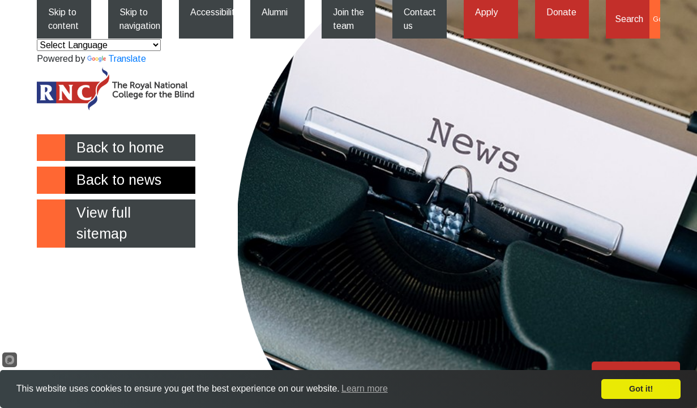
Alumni (275, 12)
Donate (561, 12)
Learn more (364, 388)
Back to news (118, 180)
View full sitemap (103, 223)
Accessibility (211, 12)
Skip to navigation (139, 19)
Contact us (420, 19)
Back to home (120, 147)
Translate (116, 58)
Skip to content (63, 19)
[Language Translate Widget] (99, 45)
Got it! (641, 388)
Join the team (348, 19)
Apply (486, 12)
